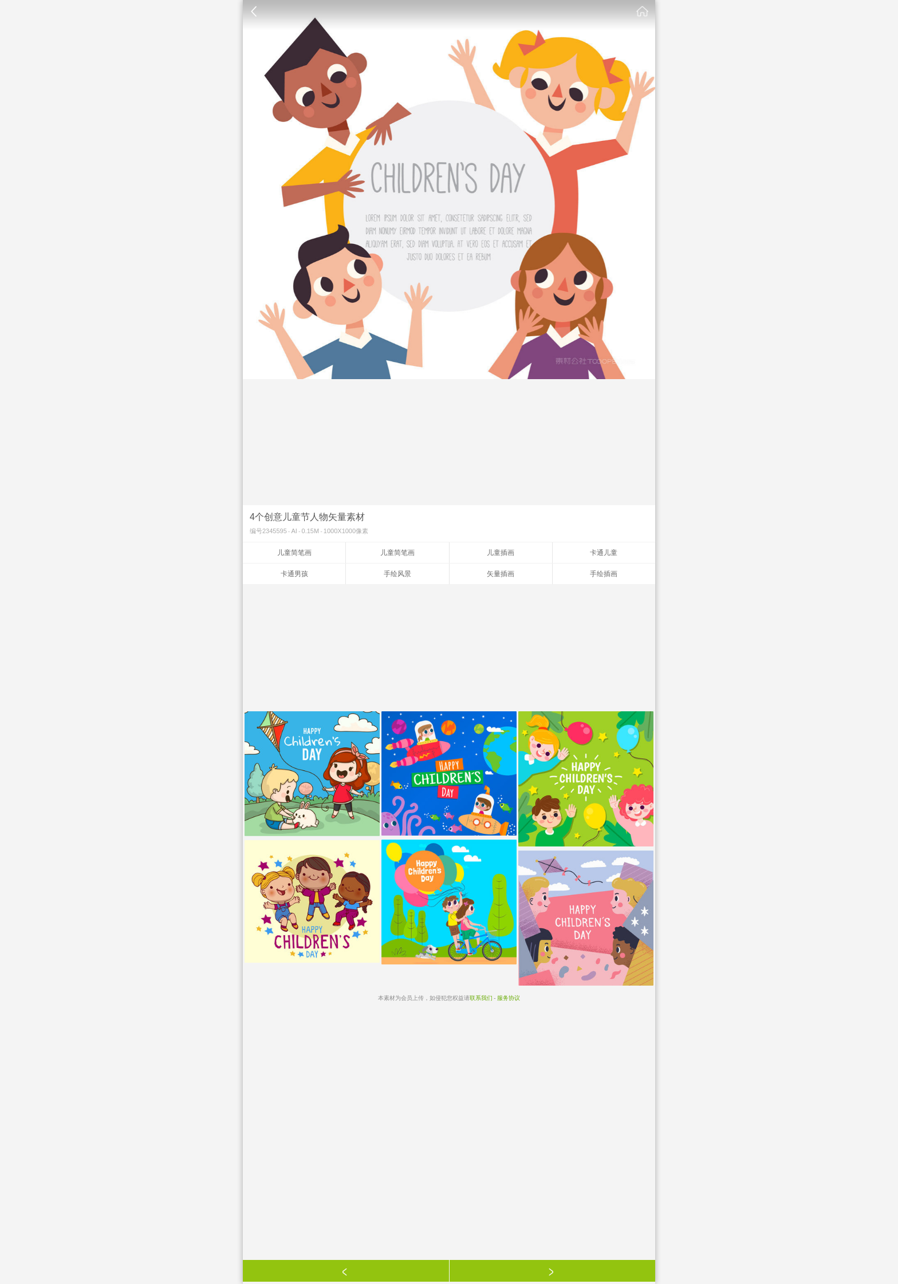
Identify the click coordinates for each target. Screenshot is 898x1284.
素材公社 (642, 11)
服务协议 (508, 998)
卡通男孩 (294, 574)
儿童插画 (500, 553)
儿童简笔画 (294, 553)
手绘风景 (397, 574)
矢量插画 (500, 574)
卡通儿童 (603, 553)
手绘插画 (603, 574)
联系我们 (481, 998)
